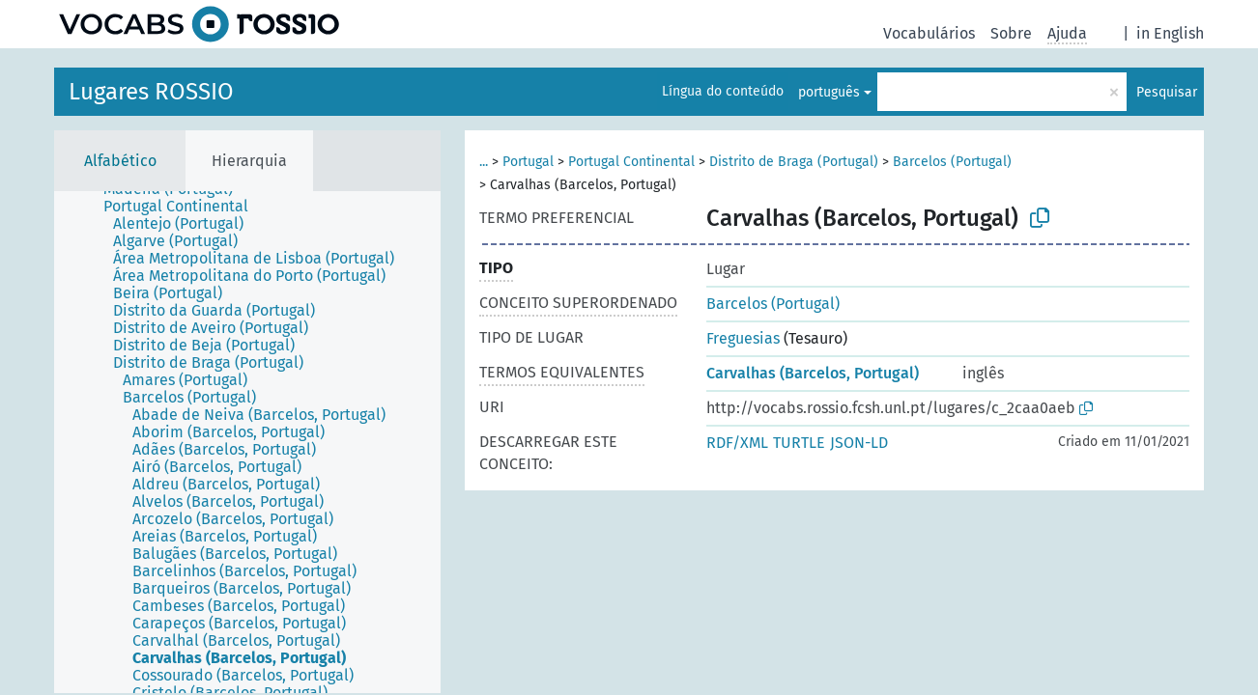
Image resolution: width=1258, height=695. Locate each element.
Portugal (528, 161)
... (483, 161)
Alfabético (120, 161)
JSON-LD (859, 442)
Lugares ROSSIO (151, 91)
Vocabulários (929, 33)
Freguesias (743, 338)
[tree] (247, 442)
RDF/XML (737, 442)
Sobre (1011, 33)
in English (1170, 33)
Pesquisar (1166, 92)
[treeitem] (184, 206)
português (829, 92)
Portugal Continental (631, 161)
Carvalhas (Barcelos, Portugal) (812, 373)
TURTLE (799, 442)
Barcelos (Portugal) (952, 161)
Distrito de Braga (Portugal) (793, 161)
